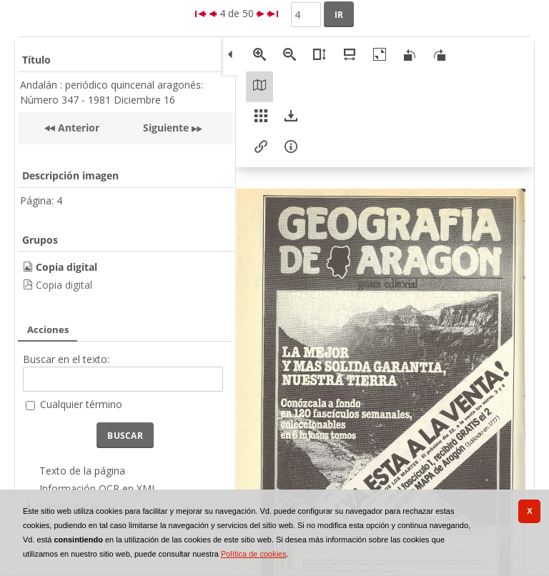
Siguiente (166, 127)
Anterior (77, 127)
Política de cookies (254, 554)
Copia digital (64, 285)
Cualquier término (81, 404)
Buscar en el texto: (66, 359)
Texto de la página (82, 470)
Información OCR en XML (98, 488)
